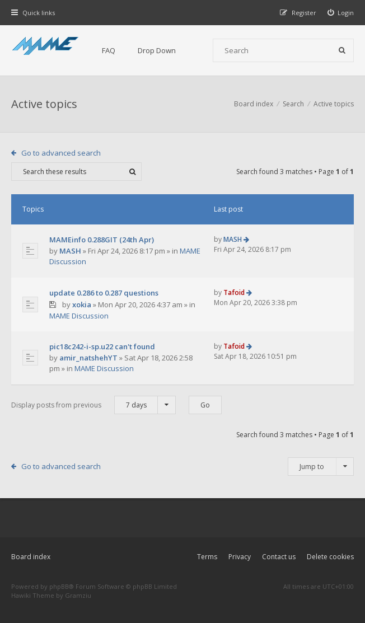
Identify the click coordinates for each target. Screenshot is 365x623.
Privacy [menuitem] (239, 556)
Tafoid (234, 292)
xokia (81, 304)
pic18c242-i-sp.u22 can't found (102, 346)
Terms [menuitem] (207, 556)
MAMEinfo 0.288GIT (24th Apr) (101, 240)
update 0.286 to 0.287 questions (103, 293)
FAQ (108, 50)
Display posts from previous (93, 405)
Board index (30, 556)
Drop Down (157, 50)
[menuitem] (340, 12)
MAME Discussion (79, 316)
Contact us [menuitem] (279, 556)
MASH (70, 251)
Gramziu (78, 595)
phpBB (59, 586)
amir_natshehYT (88, 358)
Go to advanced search (61, 153)
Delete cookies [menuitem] (330, 556)
